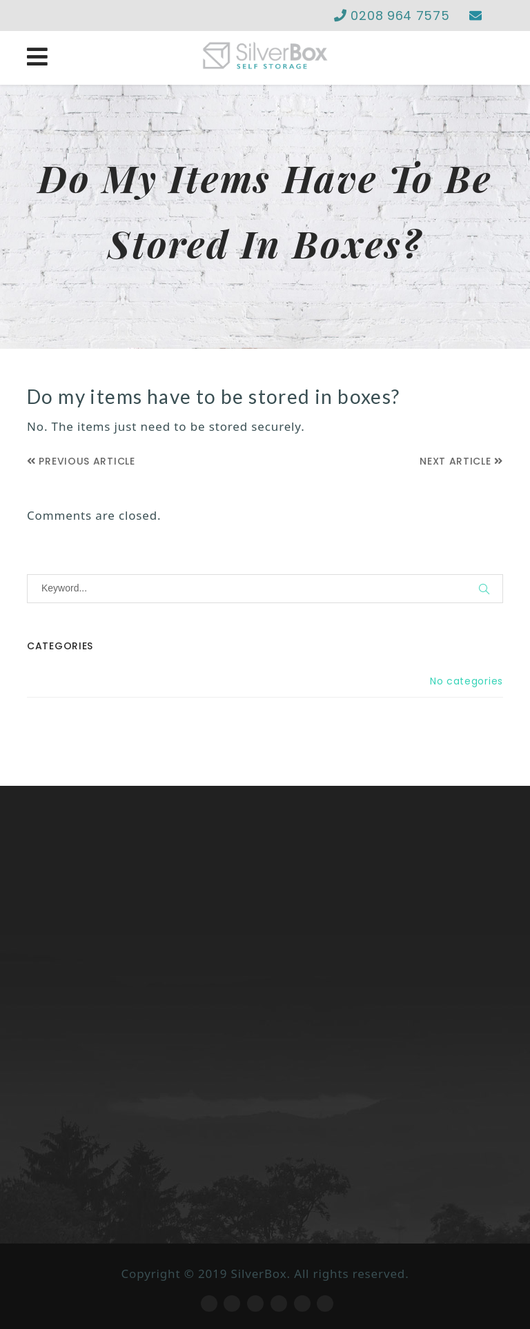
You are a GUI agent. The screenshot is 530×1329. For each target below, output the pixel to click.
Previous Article (81, 461)
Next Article (461, 461)
